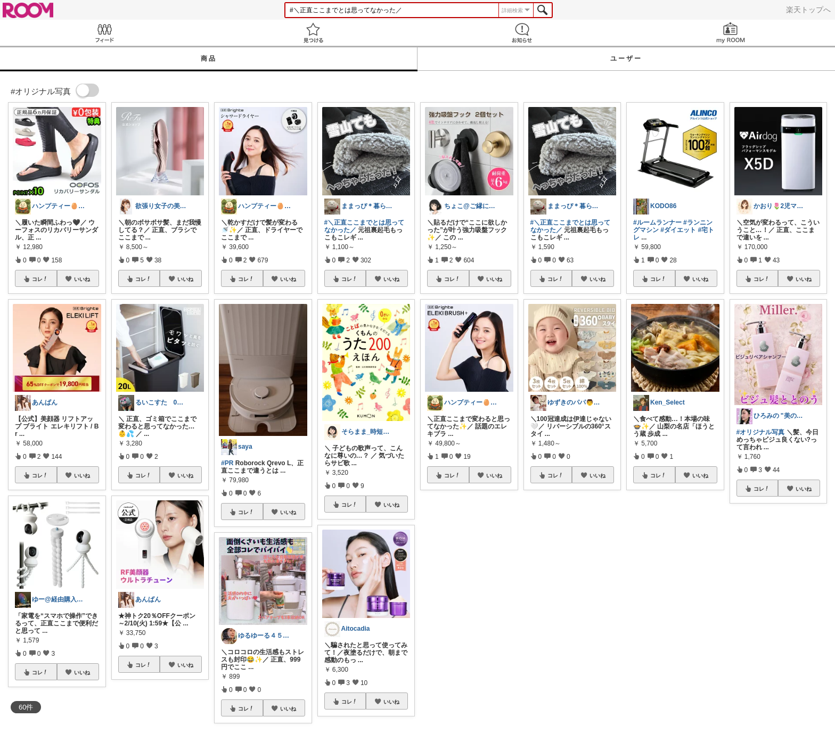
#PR (227, 463)
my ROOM (730, 33)
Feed (104, 33)
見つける (313, 33)
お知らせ (522, 33)
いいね (82, 279)
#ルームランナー (657, 222)
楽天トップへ (808, 9)
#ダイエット (678, 230)
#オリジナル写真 (760, 432)
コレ (40, 279)
